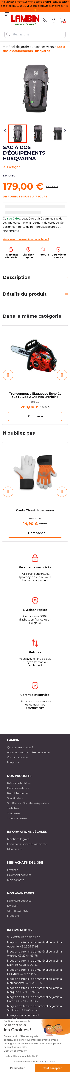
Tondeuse (13, 813)
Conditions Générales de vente (27, 844)
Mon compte (15, 880)
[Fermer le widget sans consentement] (17, 1021)
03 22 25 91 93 (29, 946)
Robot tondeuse (18, 793)
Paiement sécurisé (19, 875)
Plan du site (14, 849)
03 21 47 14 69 (28, 974)
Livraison (12, 870)
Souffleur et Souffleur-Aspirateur (28, 803)
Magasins (13, 762)
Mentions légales (18, 839)
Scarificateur (15, 798)
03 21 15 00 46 (28, 964)
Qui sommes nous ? (20, 747)
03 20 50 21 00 (30, 937)
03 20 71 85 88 (28, 1001)
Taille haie (13, 808)
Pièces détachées (18, 783)
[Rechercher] (35, 34)
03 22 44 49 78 (28, 955)
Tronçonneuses (17, 818)
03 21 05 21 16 (33, 983)
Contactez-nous (17, 757)
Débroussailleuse (18, 788)
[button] (8, 375)
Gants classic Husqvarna (35, 510)
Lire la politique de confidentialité (21, 1056)
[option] (35, 375)
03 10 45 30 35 (29, 1010)
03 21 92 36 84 (29, 992)
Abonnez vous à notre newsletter (29, 752)
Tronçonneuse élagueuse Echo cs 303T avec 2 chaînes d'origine (35, 395)
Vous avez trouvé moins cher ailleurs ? (26, 239)
